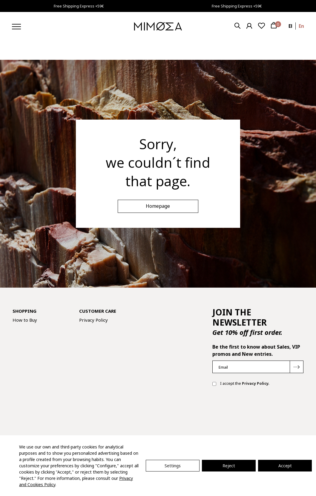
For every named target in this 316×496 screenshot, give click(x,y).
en (301, 26)
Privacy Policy (93, 320)
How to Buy (25, 320)
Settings (173, 465)
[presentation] (257, 410)
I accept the (240, 384)
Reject (229, 465)
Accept (285, 465)
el (290, 26)
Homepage (158, 206)
